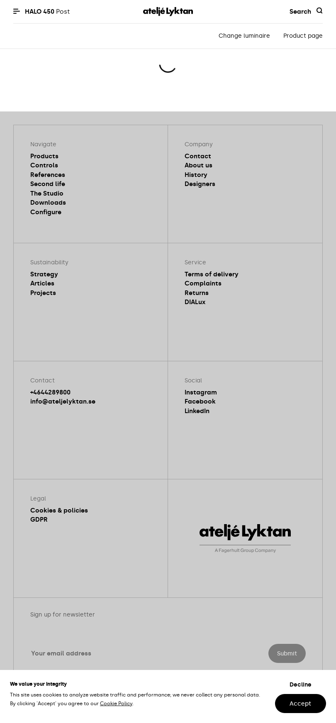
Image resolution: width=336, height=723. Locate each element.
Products (44, 156)
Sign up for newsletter (62, 614)
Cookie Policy (116, 703)
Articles (42, 283)
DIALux (195, 302)
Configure (45, 212)
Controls (44, 165)
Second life (47, 184)
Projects (43, 293)
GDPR (39, 519)
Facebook (200, 401)
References (47, 175)
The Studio (46, 193)
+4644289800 (50, 392)
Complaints (203, 283)
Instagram (201, 392)
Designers (200, 184)
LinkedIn (197, 411)
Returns (197, 293)
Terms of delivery (212, 274)
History (196, 175)
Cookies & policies (59, 510)
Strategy (44, 274)
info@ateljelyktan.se (62, 401)
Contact (198, 156)
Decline (301, 684)
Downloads (48, 202)
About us (198, 165)
